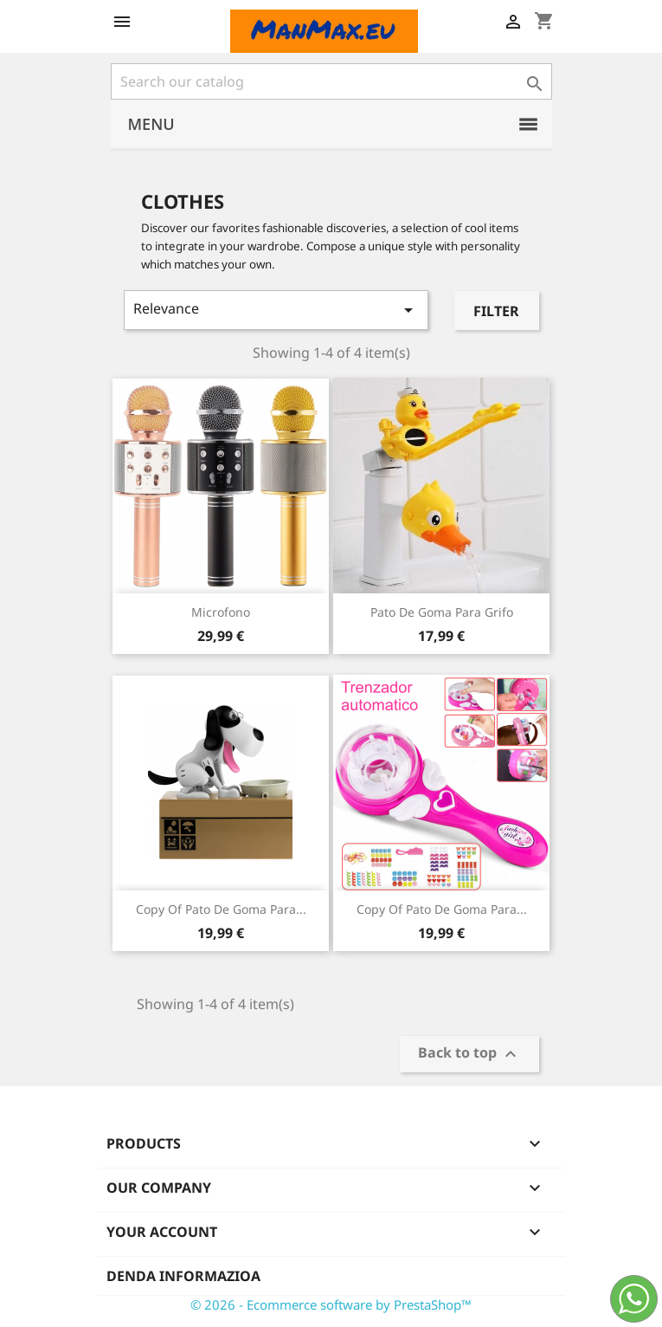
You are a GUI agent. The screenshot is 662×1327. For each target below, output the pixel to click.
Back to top (469, 1054)
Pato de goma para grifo (441, 612)
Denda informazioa (183, 1275)
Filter (496, 310)
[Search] (331, 81)
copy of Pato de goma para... (221, 909)
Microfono (220, 612)
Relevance (276, 309)
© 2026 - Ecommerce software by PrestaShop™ (331, 1304)
